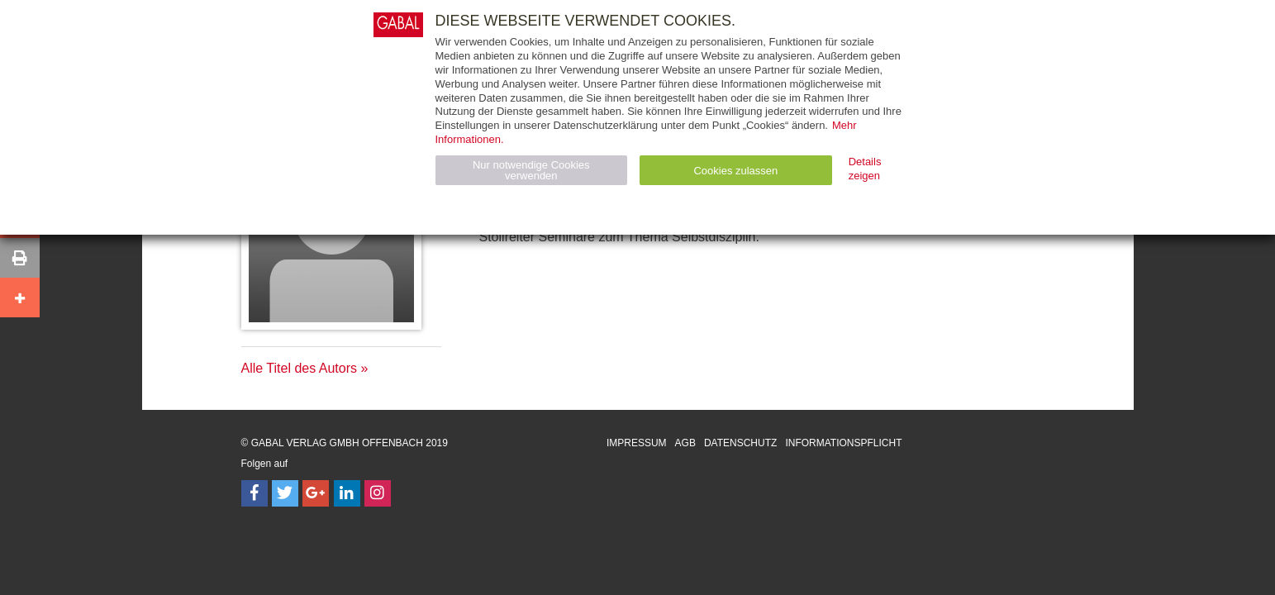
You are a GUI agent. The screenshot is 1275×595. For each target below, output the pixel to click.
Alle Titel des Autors (299, 368)
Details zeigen (865, 168)
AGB (685, 443)
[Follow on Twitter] (285, 493)
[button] (20, 258)
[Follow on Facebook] (254, 493)
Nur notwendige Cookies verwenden (531, 170)
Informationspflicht (843, 443)
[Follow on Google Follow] (315, 493)
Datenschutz (740, 443)
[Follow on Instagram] (377, 493)
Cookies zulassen (735, 170)
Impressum (637, 443)
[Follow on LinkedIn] (347, 493)
